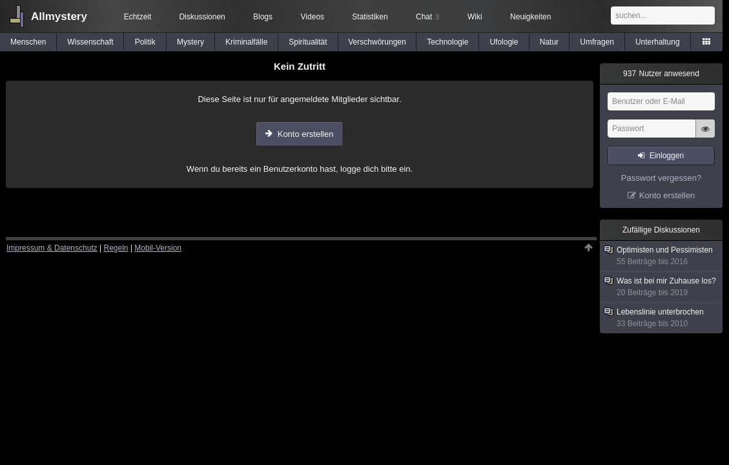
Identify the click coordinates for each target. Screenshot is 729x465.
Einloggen (667, 155)
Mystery (190, 41)
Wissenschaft (90, 41)
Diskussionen (202, 16)
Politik (145, 41)
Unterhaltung (657, 41)
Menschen (28, 41)
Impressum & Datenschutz (52, 248)
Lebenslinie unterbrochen (662, 318)
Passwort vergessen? (661, 178)
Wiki (474, 16)
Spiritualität (308, 41)
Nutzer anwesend (661, 73)
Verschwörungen (377, 41)
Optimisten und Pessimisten (662, 256)
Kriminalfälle (246, 41)
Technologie (447, 41)
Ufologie (503, 41)
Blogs (262, 16)
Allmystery (59, 16)
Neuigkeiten (530, 16)
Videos (312, 16)
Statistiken (369, 16)
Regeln (116, 248)
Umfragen (597, 41)
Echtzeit (138, 16)
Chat (427, 16)
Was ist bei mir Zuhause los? (662, 287)
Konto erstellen (306, 134)
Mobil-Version (157, 248)
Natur (549, 41)
